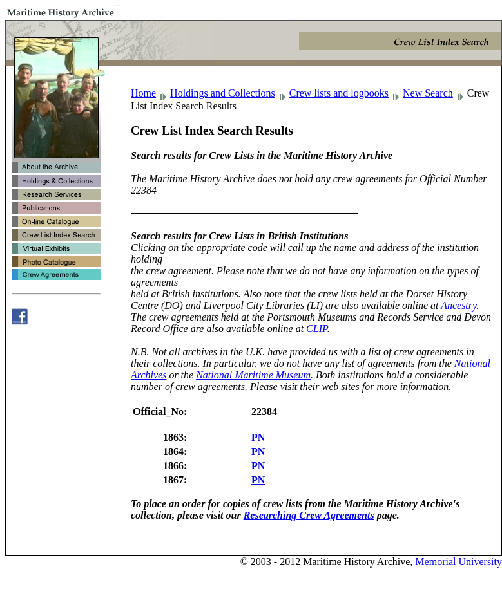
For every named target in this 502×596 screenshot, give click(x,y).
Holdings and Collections (222, 93)
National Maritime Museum (253, 374)
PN (258, 437)
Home (143, 93)
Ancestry (458, 305)
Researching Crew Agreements (309, 515)
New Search (428, 93)
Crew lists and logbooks (339, 93)
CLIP (316, 328)
